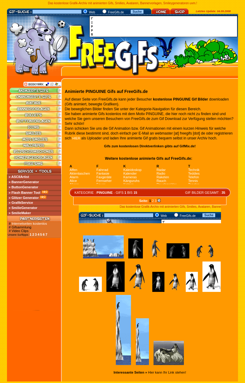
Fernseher (104, 181)
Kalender (130, 173)
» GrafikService (21, 202)
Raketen (163, 177)
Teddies (194, 173)
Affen (74, 170)
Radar (161, 170)
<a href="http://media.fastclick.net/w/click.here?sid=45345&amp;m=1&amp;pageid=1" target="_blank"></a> (165, 26)
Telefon (193, 177)
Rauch (161, 181)
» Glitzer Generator (24, 198)
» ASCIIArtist (19, 177)
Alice (73, 181)
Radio (161, 173)
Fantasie (102, 173)
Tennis (193, 181)
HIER (76, 138)
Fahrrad (102, 170)
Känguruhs (131, 181)
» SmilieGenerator (23, 208)
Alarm (74, 177)
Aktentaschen (80, 173)
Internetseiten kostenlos (29, 223)
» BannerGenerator (24, 182)
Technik (193, 170)
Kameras (130, 177)
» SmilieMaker (20, 213)
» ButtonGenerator (23, 187)
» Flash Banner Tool (24, 192)
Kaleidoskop (132, 170)
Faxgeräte (104, 177)
